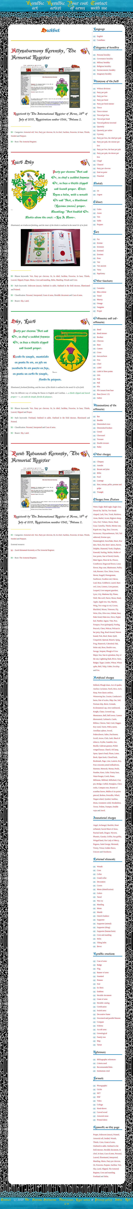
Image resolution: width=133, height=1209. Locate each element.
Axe (115, 742)
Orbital (113, 613)
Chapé (99, 161)
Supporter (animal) (104, 924)
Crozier (108, 696)
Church (108, 750)
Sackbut (66, 132)
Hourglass (112, 784)
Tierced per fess (103, 115)
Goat (95, 526)
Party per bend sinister (105, 104)
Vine (111, 621)
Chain (101, 712)
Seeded (13, 136)
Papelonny (101, 273)
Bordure (100, 337)
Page (104, 761)
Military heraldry (103, 62)
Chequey (100, 462)
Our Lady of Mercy (111, 840)
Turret (104, 727)
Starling (103, 552)
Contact (6, 1200)
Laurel (113, 583)
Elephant (117, 549)
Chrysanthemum (108, 533)
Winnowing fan (99, 696)
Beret (106, 704)
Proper (26, 280)
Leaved (13, 280)
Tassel (99, 897)
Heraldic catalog (103, 1003)
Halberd (96, 685)
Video (99, 1101)
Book (95, 757)
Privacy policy (103, 1200)
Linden (107, 663)
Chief (99, 364)
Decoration (101, 882)
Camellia (101, 526)
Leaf (95, 583)
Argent (99, 195)
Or (54, 132)
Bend (99, 330)
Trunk (111, 514)
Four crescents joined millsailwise (106, 765)
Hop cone (102, 568)
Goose (116, 571)
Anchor (96, 689)
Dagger (118, 723)
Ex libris (100, 988)
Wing (95, 606)
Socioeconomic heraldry (106, 70)
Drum (95, 803)
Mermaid (114, 844)
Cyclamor (103, 689)
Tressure (100, 439)
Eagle (100, 507)
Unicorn (96, 852)
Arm (95, 522)
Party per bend (102, 100)
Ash (94, 571)
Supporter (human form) (106, 931)
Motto (32, 280)
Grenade (112, 704)
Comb (106, 776)
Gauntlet (109, 742)
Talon (111, 571)
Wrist (95, 613)
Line (108, 761)
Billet (99, 473)
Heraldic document (61, 295)
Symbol (108, 799)
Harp (95, 693)
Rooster (100, 571)
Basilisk (110, 825)
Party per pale (102, 92)
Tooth (110, 549)
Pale (98, 379)
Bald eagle (108, 507)
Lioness (104, 587)
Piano (112, 776)
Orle (98, 375)
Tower (95, 807)
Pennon (100, 980)
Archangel (103, 825)
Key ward (97, 727)
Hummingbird (98, 541)
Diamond (103, 549)
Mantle (99, 912)
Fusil (99, 477)
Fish (100, 636)
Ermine (99, 243)
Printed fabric (102, 1120)
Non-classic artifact (105, 693)
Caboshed (110, 644)
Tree (106, 514)
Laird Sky (22, 162)
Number (96, 772)
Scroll (95, 738)
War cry (100, 901)
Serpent (102, 651)
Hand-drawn (101, 1108)
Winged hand (98, 840)
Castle (114, 719)
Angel (95, 825)
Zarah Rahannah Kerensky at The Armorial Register (34, 550)
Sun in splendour (109, 655)
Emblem (100, 992)
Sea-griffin (117, 837)
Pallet (99, 447)
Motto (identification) (105, 889)
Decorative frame (103, 1014)
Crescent (114, 530)
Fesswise (73, 132)
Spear (95, 753)
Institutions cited (103, 1071)
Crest (75, 280)
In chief (59, 132)
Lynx (95, 594)
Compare (100, 1022)
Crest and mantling (43, 280)
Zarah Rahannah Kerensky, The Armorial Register (45, 457)
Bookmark (97, 761)
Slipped (20, 280)
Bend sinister (102, 333)
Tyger (102, 663)
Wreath (66, 280)
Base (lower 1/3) (103, 394)
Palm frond (97, 617)
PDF (98, 1097)
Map (98, 1041)
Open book (102, 757)
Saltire (99, 398)
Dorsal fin (97, 511)
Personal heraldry (103, 55)
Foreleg (117, 625)
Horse (110, 522)
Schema (100, 1026)
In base (80, 132)
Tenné (99, 296)
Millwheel (112, 780)
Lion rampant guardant (109, 590)
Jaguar (106, 621)
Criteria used (102, 1063)
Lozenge (100, 481)
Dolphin (96, 549)
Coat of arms (77, 295)
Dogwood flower (109, 564)
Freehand (32, 418)
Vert (36, 132)
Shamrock (101, 644)
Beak (110, 636)
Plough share (105, 685)
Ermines (100, 254)
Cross (99, 352)
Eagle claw (117, 507)
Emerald (96, 552)
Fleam (111, 753)
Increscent (97, 533)
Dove (113, 617)
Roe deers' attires (108, 545)
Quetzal (105, 640)
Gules (99, 209)
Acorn (106, 518)
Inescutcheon (102, 356)
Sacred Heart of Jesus (109, 829)
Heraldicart (35, 5)
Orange (99, 303)
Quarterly (100, 127)
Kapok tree (97, 530)
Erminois (100, 247)
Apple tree (103, 602)
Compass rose (103, 788)
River (114, 659)
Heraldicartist (56, 5)
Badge (99, 965)
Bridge (99, 784)
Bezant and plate (103, 469)
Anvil (102, 810)
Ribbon (96, 723)
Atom (95, 518)
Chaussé (100, 165)
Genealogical (102, 1033)
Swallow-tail (107, 579)
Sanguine (100, 307)
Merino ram (116, 526)
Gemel (99, 432)
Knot (102, 772)
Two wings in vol (104, 606)
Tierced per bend (103, 119)
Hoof (105, 636)
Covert (115, 606)
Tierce (99, 108)
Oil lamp (114, 750)
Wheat (113, 663)
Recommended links (104, 1067)
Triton (101, 848)
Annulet (100, 465)
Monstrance (97, 715)
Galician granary (106, 746)
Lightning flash (105, 659)
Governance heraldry (105, 59)
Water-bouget (98, 776)
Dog (102, 632)
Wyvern (114, 833)
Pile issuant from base (105, 390)
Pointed (17, 289)
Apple (95, 602)
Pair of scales (103, 700)
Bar (98, 416)
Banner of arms (103, 973)
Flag (98, 969)
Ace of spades (116, 685)
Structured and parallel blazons (108, 1018)
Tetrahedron (116, 803)
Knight (95, 712)
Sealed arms (101, 1011)
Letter (116, 753)
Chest (102, 628)
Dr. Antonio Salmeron (40, 1200)
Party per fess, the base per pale (109, 149)
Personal (29, 295)
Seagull (102, 575)
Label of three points (105, 371)
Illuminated (85, 286)
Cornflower (97, 564)
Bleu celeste (101, 292)
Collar (99, 874)
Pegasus (96, 844)
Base (99, 345)
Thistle (86, 132)
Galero (99, 893)
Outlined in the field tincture (68, 286)
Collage (100, 1105)
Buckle (95, 746)
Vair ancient (101, 266)
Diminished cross (103, 424)
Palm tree (106, 617)
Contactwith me (98, 5)
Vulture (104, 522)
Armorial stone (102, 1116)
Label (99, 368)
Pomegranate (110, 575)
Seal (98, 984)
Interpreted (38, 295)
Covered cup (109, 712)
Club (106, 738)
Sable (99, 221)
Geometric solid (105, 803)
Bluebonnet (111, 568)
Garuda (103, 837)
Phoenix (96, 837)
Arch (119, 689)
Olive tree (106, 613)
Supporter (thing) (103, 927)
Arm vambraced (113, 708)
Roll (128, 1200)
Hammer (96, 769)
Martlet (114, 602)
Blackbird (97, 609)
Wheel (116, 795)
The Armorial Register (27, 142)
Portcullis (109, 795)
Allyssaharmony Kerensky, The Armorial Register (43, 54)
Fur (98, 239)
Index (118, 1200)
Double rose (111, 647)
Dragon (107, 833)
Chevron (100, 341)
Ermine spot (105, 537)
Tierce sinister (102, 111)
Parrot (108, 598)
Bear (119, 613)
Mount (104, 609)
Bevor (99, 946)
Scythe (102, 742)
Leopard (96, 590)
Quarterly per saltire (104, 130)
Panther (100, 621)
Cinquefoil (97, 640)
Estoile (116, 556)
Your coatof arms (77, 5)
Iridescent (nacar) (34, 286)
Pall (98, 383)
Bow (115, 689)
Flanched (100, 176)
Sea (109, 602)
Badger (96, 663)
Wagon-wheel (98, 799)
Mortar (111, 769)
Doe (108, 530)
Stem (119, 659)
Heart (116, 541)
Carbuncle (107, 719)
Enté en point (102, 172)
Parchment (114, 734)
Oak (116, 644)
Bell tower (111, 715)
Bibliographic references (106, 1059)
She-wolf (101, 598)
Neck (99, 545)
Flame (115, 594)
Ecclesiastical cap (100, 708)
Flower (115, 560)
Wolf (95, 598)
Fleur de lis (107, 560)
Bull (99, 666)
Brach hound (110, 632)
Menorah (104, 769)
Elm (99, 613)
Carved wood (102, 1112)
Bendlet (100, 420)
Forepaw (96, 625)
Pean (99, 258)
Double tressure (103, 443)
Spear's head (103, 753)
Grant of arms (48, 295)
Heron (95, 575)
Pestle (117, 769)
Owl (99, 522)
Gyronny (100, 134)
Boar (99, 583)
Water (95, 507)
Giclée (99, 1089)
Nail (108, 723)
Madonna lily (107, 594)
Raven (118, 545)
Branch (111, 640)
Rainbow (117, 514)
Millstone (96, 780)
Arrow (101, 738)
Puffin (119, 568)
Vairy (99, 270)
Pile (98, 387)
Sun (100, 655)
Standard (100, 976)
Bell (104, 715)
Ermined (100, 251)
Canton (99, 349)
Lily (99, 594)
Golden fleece (110, 848)
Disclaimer (66, 1200)
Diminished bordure (104, 428)
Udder (109, 666)
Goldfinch (106, 583)
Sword (109, 731)
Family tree (101, 1037)
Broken (102, 795)
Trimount (111, 609)
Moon (113, 598)
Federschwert (98, 734)
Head (116, 522)
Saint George (105, 844)
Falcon (115, 579)
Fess (98, 360)
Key (119, 761)
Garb (111, 738)
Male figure (97, 560)
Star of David (107, 556)
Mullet (110, 552)
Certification (102, 1007)
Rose (103, 647)
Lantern (114, 761)
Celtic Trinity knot (112, 772)
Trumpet (108, 807)
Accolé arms (101, 1030)
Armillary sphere (99, 731)
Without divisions (103, 89)
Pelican (108, 628)
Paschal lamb (98, 833)
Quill (115, 636)
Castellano (101, 40)
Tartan (99, 1045)
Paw (115, 621)
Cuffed (105, 784)
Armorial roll (29, 132)
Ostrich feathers (103, 916)
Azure (99, 213)
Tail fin (104, 511)
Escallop (116, 666)
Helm (53, 280)
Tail (116, 533)
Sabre (106, 734)
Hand (119, 598)
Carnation (100, 288)
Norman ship (98, 704)
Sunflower (97, 579)
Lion (98, 587)
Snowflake (109, 541)
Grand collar (101, 878)
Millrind (104, 780)
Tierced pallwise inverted (106, 123)
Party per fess (102, 96)
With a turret (112, 727)
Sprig (118, 640)
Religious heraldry (104, 66)
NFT (98, 1093)
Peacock (96, 628)
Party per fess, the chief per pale (109, 138)
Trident (101, 807)
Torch (110, 689)
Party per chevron (45, 132)
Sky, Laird (25, 301)
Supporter (100, 920)
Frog (95, 644)
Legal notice (82, 1200)
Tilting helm (101, 943)
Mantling (59, 280)
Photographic (102, 1086)
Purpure (23, 136)
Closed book (112, 757)
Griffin (109, 837)
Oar (115, 700)
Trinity (95, 848)
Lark (101, 514)
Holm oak (97, 647)
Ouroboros (107, 852)
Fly (117, 609)
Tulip (104, 666)
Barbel (101, 518)
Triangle (100, 492)
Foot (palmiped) (107, 625)
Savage (96, 651)
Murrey (100, 300)
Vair (98, 262)
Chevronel (101, 435)
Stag (104, 530)
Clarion (102, 723)
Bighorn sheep (115, 518)
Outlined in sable (49, 286)
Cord (112, 723)
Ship (111, 700)
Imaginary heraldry (104, 74)
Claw (106, 571)
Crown (99, 886)
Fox (97, 670)
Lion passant (113, 587)
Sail (119, 700)
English (100, 36)
